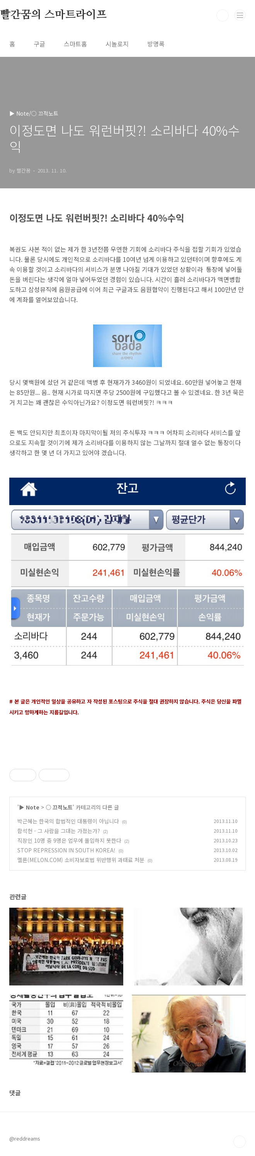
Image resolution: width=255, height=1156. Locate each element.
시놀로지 (117, 43)
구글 (39, 43)
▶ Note (29, 807)
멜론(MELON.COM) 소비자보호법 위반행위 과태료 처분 (80, 860)
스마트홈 (75, 43)
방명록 (156, 43)
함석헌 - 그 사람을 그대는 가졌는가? (58, 831)
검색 (222, 15)
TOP (239, 1142)
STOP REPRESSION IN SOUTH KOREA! (66, 850)
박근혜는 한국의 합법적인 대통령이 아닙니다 (68, 821)
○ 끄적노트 (59, 807)
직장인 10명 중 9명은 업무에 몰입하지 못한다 (69, 840)
